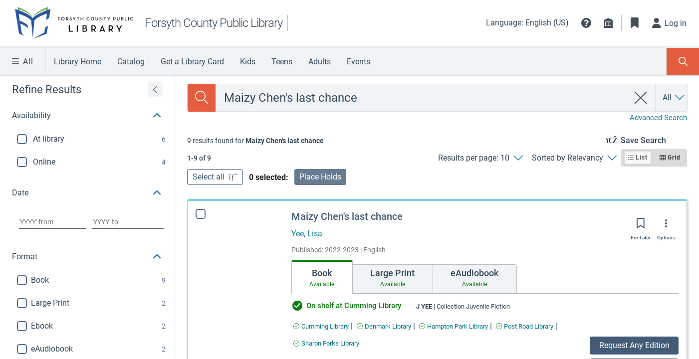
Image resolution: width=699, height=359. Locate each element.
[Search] (202, 97)
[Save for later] (641, 226)
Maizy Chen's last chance (347, 216)
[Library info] (608, 23)
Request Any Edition (634, 345)
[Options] (666, 226)
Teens (281, 61)
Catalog (131, 61)
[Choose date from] (52, 221)
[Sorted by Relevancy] (574, 158)
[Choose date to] (128, 221)
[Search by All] (674, 98)
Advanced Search (658, 117)
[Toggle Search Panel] (683, 61)
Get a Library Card (192, 61)
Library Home (77, 61)
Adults (319, 61)
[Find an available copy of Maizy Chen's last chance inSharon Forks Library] (326, 343)
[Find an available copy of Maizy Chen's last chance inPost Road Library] (524, 326)
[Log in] (670, 23)
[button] (586, 23)
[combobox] (422, 98)
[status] (255, 140)
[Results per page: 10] (480, 158)
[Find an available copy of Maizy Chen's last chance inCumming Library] (321, 326)
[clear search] (641, 98)
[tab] (322, 277)
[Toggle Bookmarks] (635, 23)
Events (358, 61)
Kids (247, 61)
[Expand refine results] (155, 89)
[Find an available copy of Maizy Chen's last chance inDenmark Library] (384, 326)
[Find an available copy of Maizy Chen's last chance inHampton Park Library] (453, 326)
